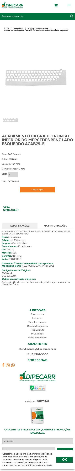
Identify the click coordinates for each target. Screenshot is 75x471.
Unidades (37, 318)
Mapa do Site (37, 330)
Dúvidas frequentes (37, 326)
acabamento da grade (38, 28)
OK (64, 459)
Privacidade (37, 334)
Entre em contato (37, 338)
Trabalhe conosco (37, 322)
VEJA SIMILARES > (11, 209)
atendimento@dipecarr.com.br (37, 349)
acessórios (18, 28)
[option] (36, 77)
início (6, 28)
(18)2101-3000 (37, 354)
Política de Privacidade (39, 465)
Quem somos (37, 314)
